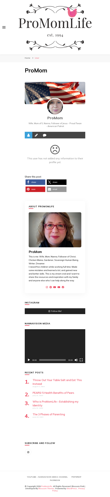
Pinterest (76, 477)
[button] (35, 182)
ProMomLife (46, 486)
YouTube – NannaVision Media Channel (47, 477)
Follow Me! (55, 311)
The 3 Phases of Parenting (49, 414)
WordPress (72, 488)
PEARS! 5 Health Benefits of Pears (53, 392)
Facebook (55, 480)
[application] (55, 346)
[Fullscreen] (81, 360)
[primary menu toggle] (4, 27)
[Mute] (76, 360)
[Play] (28, 360)
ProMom (55, 117)
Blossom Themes (46, 488)
